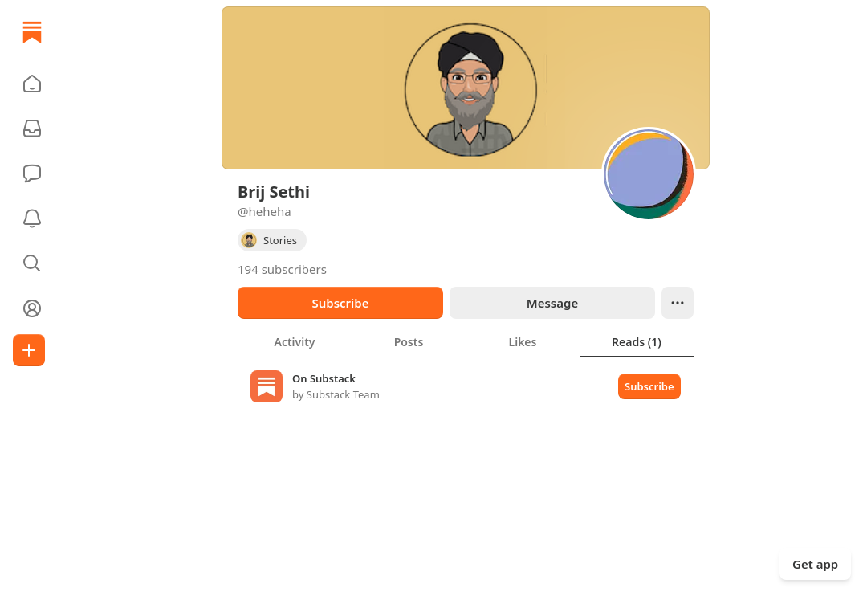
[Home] (32, 32)
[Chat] (32, 173)
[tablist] (466, 341)
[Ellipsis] (677, 303)
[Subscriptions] (32, 128)
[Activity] (32, 218)
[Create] (29, 350)
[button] (32, 83)
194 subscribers (282, 269)
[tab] (295, 341)
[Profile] (32, 308)
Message (552, 303)
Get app (815, 564)
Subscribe (339, 303)
